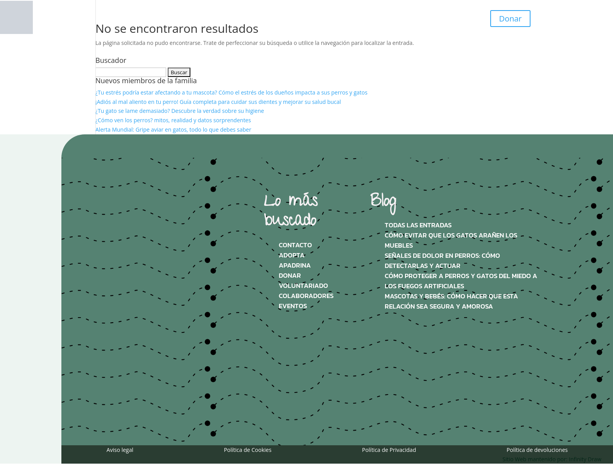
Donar (510, 18)
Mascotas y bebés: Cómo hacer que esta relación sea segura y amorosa (451, 301)
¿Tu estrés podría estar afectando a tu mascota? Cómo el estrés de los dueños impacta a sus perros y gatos (231, 92)
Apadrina (295, 265)
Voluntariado (303, 286)
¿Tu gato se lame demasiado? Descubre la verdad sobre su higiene (179, 110)
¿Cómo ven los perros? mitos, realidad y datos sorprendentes (173, 120)
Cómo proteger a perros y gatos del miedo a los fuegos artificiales (461, 281)
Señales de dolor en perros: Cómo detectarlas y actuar (442, 261)
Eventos (293, 306)
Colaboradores (306, 296)
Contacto (295, 245)
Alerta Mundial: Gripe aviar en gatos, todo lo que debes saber (173, 129)
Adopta (292, 255)
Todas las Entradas (418, 225)
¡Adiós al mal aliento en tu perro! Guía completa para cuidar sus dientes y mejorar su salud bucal (218, 101)
